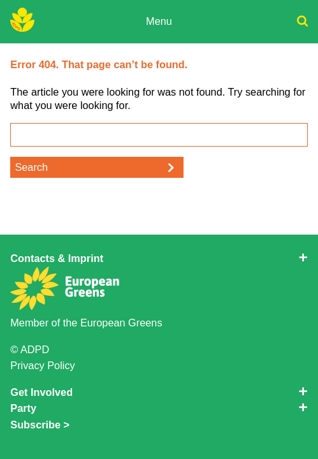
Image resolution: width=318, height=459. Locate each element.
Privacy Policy (42, 365)
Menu (159, 21)
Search (31, 167)
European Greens (121, 322)
